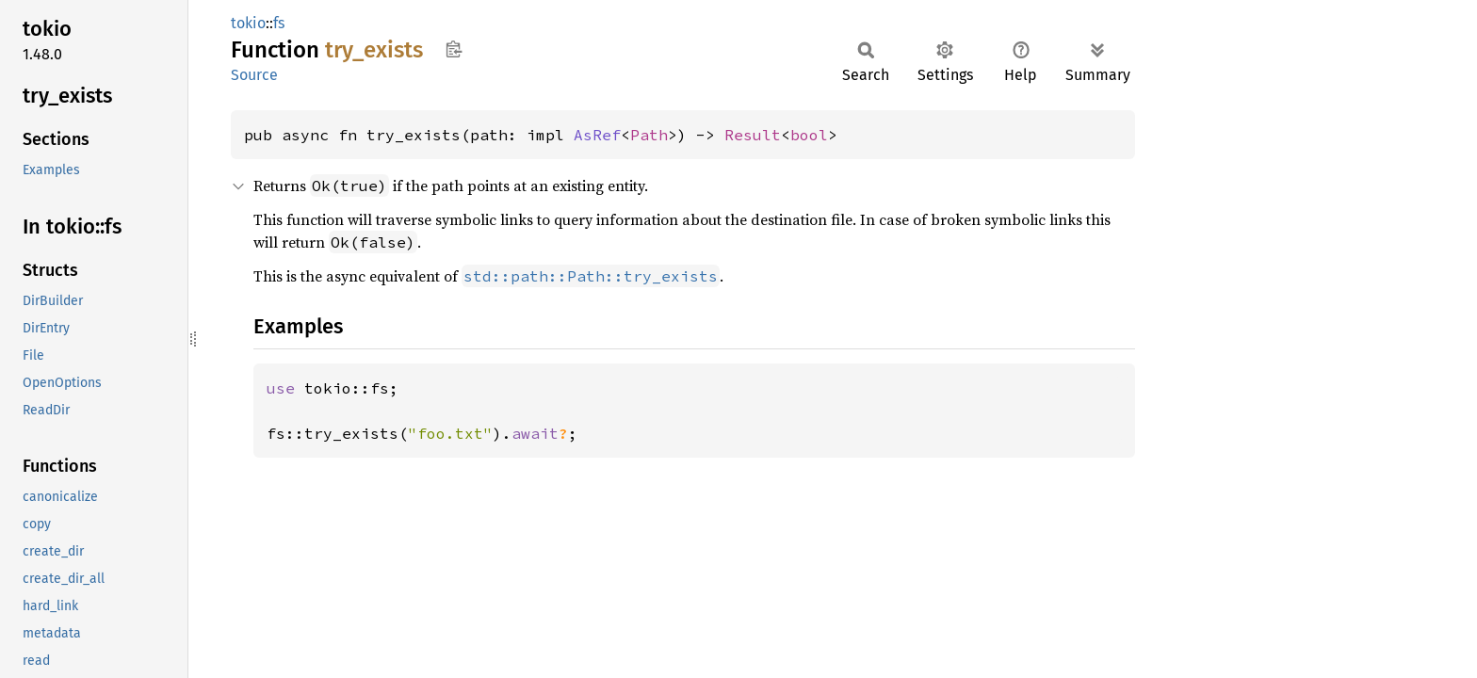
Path (649, 134)
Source (254, 75)
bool (809, 134)
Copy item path (453, 49)
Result (752, 134)
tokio (248, 23)
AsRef (597, 134)
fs (278, 23)
